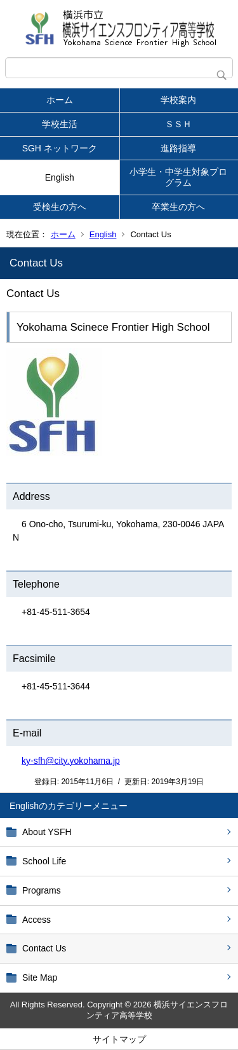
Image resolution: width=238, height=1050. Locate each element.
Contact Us (44, 948)
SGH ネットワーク (59, 148)
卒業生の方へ (178, 207)
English (59, 177)
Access (36, 920)
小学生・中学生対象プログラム (178, 177)
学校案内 (178, 100)
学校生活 (59, 124)
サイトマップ (119, 1039)
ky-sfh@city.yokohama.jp (71, 761)
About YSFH (47, 832)
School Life (44, 861)
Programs (41, 890)
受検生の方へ (59, 207)
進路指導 (178, 148)
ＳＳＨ (178, 124)
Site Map (39, 977)
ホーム (59, 100)
